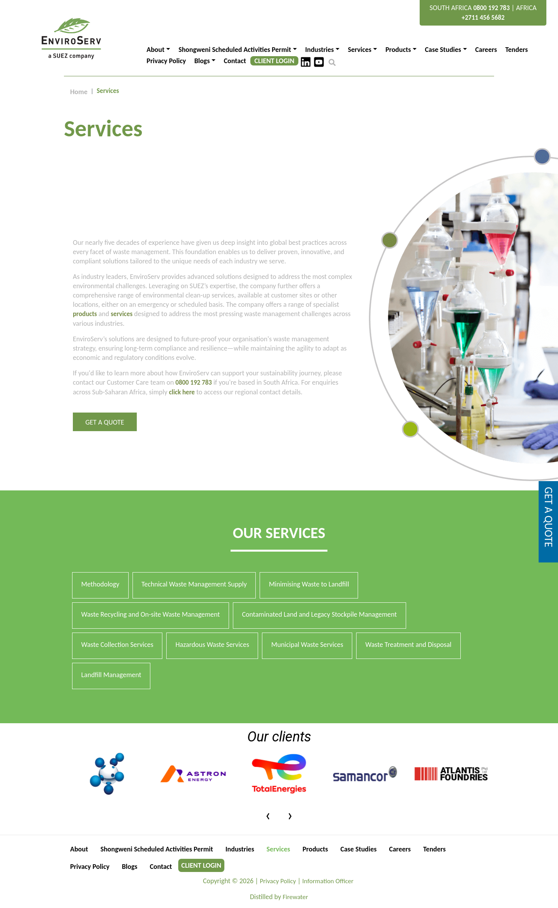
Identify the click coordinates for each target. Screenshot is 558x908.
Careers (486, 49)
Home (79, 92)
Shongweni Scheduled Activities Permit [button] (235, 49)
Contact (235, 61)
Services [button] (360, 49)
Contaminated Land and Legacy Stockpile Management (319, 614)
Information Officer (327, 881)
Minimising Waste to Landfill (309, 584)
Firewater (295, 897)
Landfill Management (111, 675)
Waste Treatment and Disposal (408, 644)
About (79, 849)
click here (182, 392)
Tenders (516, 49)
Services (278, 849)
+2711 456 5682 (483, 18)
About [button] (155, 49)
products (85, 314)
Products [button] (398, 49)
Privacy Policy (166, 61)
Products (315, 849)
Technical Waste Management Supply (194, 584)
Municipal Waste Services (307, 644)
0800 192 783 (491, 8)
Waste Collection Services (117, 644)
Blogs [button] (202, 61)
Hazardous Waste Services (212, 644)
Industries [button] (319, 49)
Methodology (100, 584)
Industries (240, 849)
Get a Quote (105, 422)
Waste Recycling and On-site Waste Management (150, 614)
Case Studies (358, 849)
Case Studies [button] (443, 49)
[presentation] (268, 814)
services (122, 314)
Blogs (130, 866)
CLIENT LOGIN (274, 61)
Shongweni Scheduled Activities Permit (156, 849)
